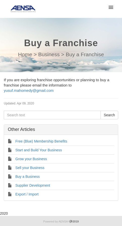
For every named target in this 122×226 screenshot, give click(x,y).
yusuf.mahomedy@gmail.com (29, 90)
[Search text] (52, 115)
